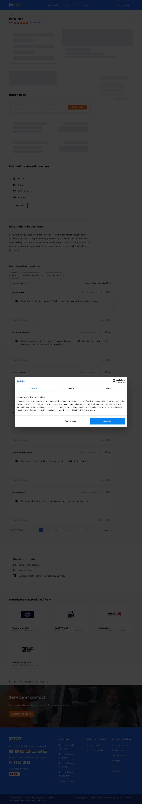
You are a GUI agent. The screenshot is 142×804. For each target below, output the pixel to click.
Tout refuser (70, 421)
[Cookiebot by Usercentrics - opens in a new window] (114, 381)
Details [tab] (71, 388)
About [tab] (108, 388)
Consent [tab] (33, 388)
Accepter (107, 421)
